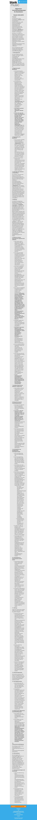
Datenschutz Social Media (18, 814)
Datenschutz (18, 813)
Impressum (18, 808)
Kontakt (18, 815)
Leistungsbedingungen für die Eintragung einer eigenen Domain (18, 812)
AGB (18, 809)
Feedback (18, 806)
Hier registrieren (24, 1)
